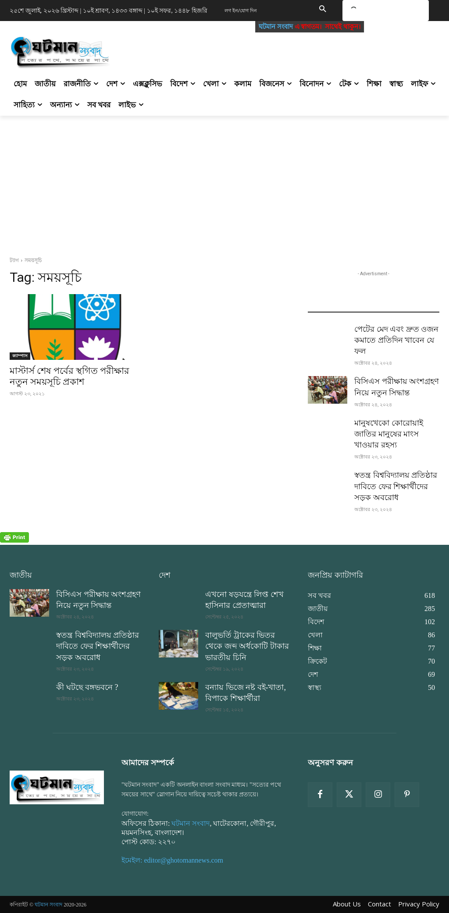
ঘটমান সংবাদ (281, 26)
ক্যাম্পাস (20, 355)
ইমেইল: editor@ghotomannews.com (172, 860)
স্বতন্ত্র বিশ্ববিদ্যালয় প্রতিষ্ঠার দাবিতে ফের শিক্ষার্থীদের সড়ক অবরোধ (395, 486)
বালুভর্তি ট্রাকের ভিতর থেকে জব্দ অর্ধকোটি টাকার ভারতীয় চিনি (247, 646)
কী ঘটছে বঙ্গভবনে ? (87, 687)
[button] (322, 9)
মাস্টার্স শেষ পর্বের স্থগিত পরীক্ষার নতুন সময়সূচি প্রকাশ (69, 376)
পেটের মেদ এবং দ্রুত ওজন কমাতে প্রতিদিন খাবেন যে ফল (396, 340)
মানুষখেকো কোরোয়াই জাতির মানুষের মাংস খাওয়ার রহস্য (388, 434)
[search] (375, 11)
